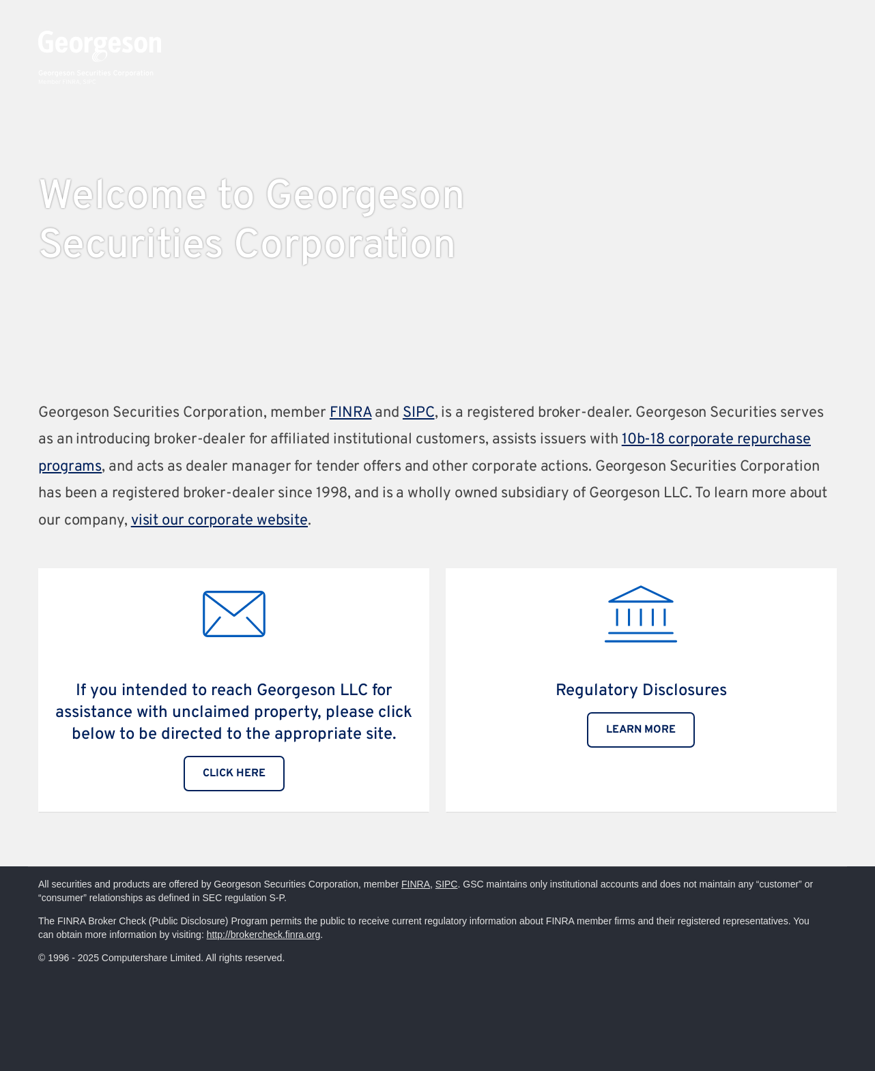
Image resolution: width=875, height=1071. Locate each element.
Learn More (641, 730)
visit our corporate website (219, 521)
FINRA (351, 413)
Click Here (234, 773)
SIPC (419, 413)
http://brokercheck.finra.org (264, 934)
